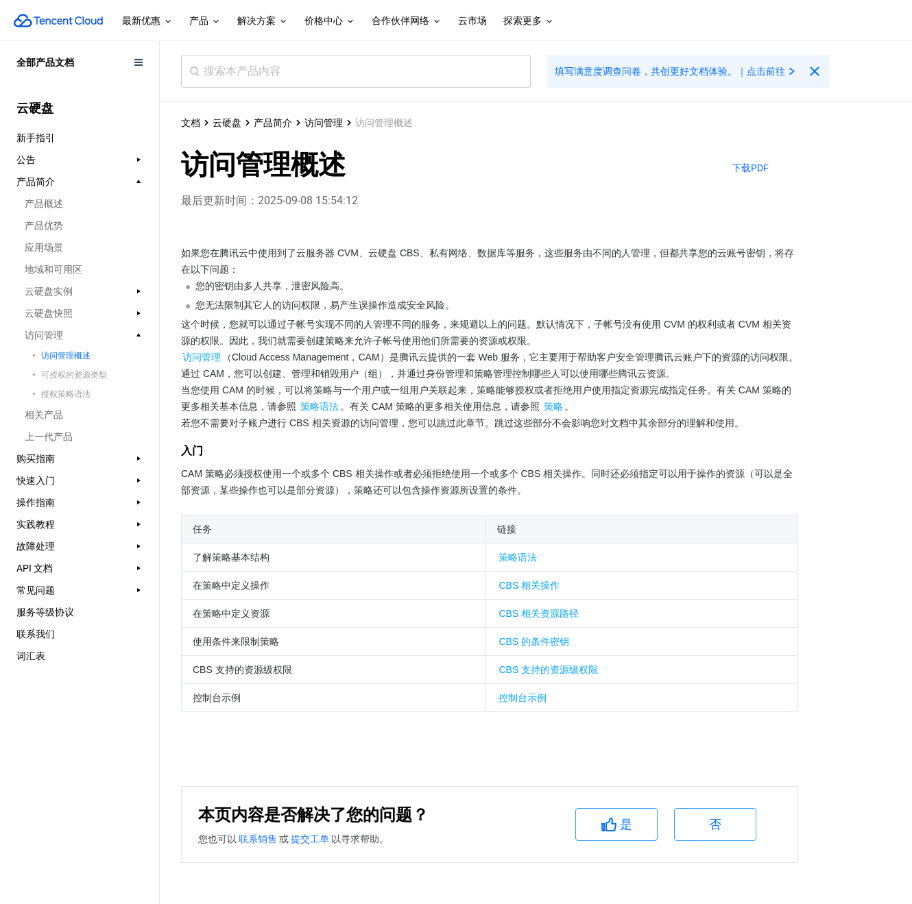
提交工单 (311, 838)
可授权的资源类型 (74, 375)
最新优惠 (147, 21)
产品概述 (44, 203)
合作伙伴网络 (407, 21)
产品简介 (273, 122)
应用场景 (44, 247)
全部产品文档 (45, 62)
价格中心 (329, 21)
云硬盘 (227, 122)
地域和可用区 (53, 269)
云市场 (472, 20)
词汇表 (30, 655)
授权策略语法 (66, 394)
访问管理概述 (66, 356)
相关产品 (44, 414)
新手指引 (35, 137)
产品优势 (44, 225)
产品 (205, 21)
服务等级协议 (45, 612)
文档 (190, 122)
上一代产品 (49, 436)
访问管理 (323, 122)
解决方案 (262, 21)
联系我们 (35, 633)
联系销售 (259, 838)
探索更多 (528, 21)
